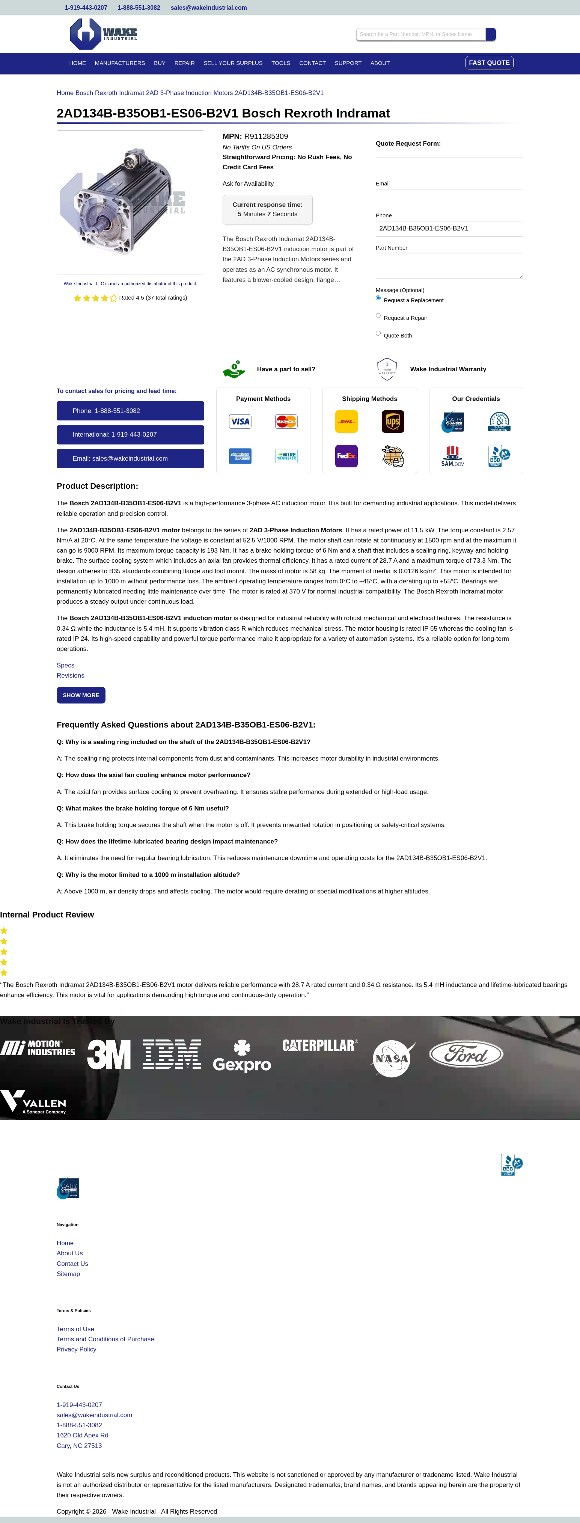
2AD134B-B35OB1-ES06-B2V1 (279, 92)
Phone (384, 215)
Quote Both (394, 335)
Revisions (70, 675)
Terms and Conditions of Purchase (105, 1339)
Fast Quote (489, 62)
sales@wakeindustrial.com (209, 8)
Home (77, 63)
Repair (185, 63)
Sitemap (68, 1273)
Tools (280, 63)
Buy (160, 63)
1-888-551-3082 (139, 8)
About (380, 63)
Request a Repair (401, 317)
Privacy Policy (76, 1349)
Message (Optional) (400, 290)
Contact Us (72, 1263)
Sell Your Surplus (233, 63)
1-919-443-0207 (86, 8)
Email (383, 184)
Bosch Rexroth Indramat (109, 92)
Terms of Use (75, 1329)
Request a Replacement (410, 299)
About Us (70, 1253)
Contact (312, 63)
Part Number (391, 248)
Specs (65, 665)
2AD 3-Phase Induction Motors (189, 92)
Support (348, 63)
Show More (81, 695)
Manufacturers (120, 63)
